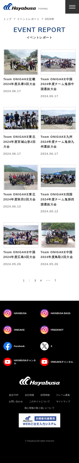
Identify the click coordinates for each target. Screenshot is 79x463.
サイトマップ (63, 401)
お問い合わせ (16, 401)
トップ (7, 19)
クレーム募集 (63, 395)
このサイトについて (39, 401)
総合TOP (13, 395)
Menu (72, 7)
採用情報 (45, 395)
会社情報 (29, 395)
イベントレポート (28, 19)
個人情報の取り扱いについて (39, 408)
